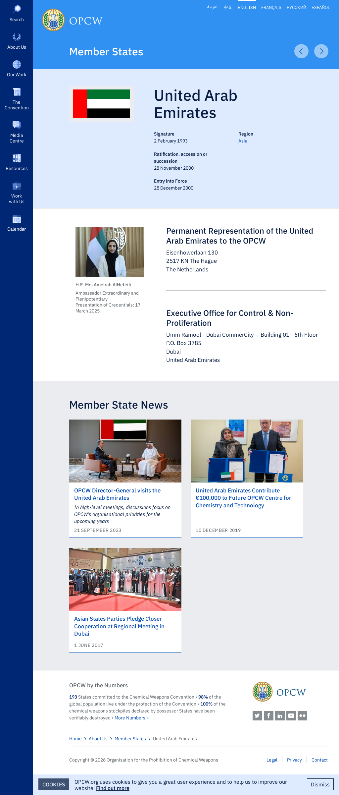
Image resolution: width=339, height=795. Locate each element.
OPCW (290, 692)
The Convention (17, 104)
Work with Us (16, 198)
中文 (228, 7)
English (247, 7)
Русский (296, 7)
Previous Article (301, 51)
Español (321, 7)
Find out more (112, 787)
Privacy (294, 759)
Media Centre (17, 138)
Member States (106, 50)
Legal (271, 759)
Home (75, 738)
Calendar (16, 228)
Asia (242, 140)
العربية (212, 6)
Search (17, 19)
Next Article (321, 51)
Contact (320, 759)
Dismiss (320, 784)
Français (271, 7)
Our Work (16, 74)
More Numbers (130, 717)
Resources (17, 168)
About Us (16, 46)
